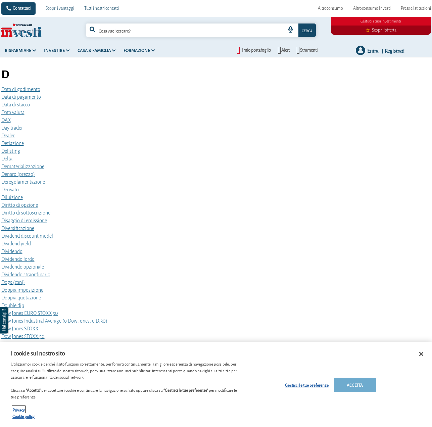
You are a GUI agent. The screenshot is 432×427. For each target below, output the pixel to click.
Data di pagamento (21, 97)
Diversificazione (17, 228)
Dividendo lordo (18, 259)
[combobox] (201, 30)
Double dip (12, 305)
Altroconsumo (330, 8)
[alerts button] (283, 50)
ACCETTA (355, 387)
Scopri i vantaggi (60, 8)
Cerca (307, 30)
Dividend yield (16, 243)
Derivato (10, 189)
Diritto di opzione (19, 205)
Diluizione (12, 197)
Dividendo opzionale (22, 267)
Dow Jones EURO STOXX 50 (29, 313)
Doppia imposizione (22, 290)
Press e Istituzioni (416, 8)
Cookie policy (23, 418)
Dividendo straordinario (25, 274)
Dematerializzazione (22, 166)
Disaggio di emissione (24, 220)
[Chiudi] (421, 356)
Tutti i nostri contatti (101, 8)
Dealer (8, 135)
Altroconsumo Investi (372, 8)
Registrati (394, 50)
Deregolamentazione (23, 182)
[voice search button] (290, 30)
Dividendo (11, 251)
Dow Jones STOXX (19, 328)
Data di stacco (15, 104)
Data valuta (13, 112)
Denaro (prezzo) (18, 174)
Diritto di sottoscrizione (25, 213)
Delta (6, 158)
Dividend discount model (27, 236)
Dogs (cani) (13, 282)
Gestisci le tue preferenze (306, 387)
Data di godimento (20, 89)
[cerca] (176, 30)
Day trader (12, 128)
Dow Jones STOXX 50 (23, 336)
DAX (6, 120)
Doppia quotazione (21, 297)
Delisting (10, 151)
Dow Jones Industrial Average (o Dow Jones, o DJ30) (54, 321)
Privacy (18, 412)
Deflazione (12, 143)
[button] (4, 320)
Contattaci (22, 8)
